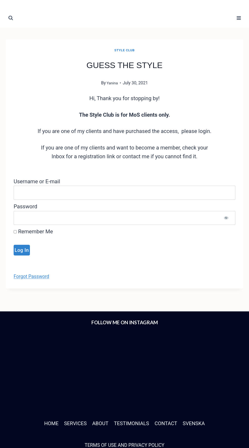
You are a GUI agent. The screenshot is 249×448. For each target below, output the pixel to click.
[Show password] (226, 218)
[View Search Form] (11, 18)
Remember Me (33, 231)
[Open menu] (238, 18)
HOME (46, 381)
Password (25, 206)
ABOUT (98, 381)
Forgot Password (34, 276)
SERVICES (72, 381)
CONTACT (168, 381)
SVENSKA (198, 381)
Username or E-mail (37, 181)
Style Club (124, 50)
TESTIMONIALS (132, 381)
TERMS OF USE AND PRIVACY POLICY (124, 403)
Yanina (112, 82)
